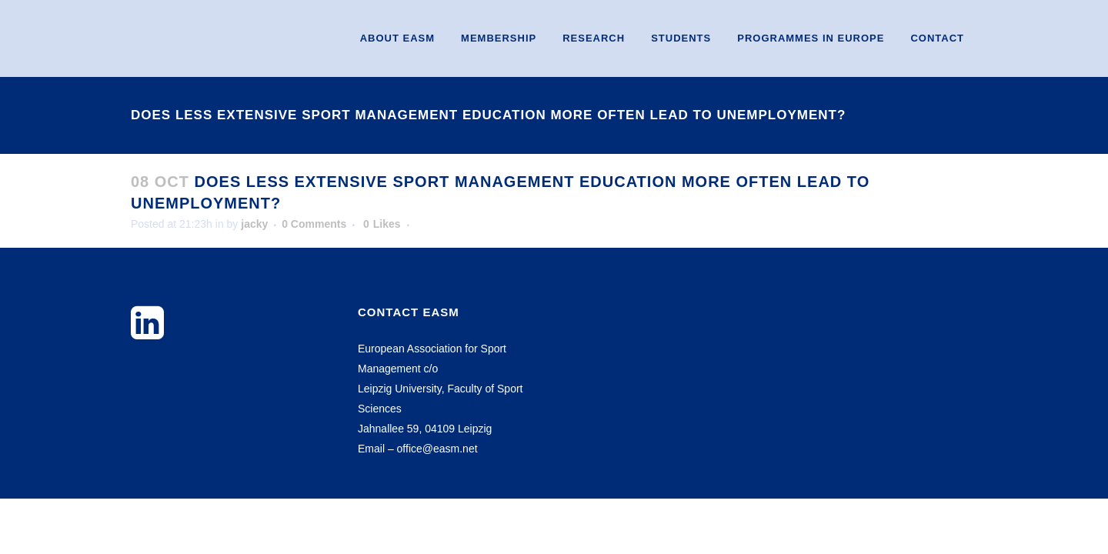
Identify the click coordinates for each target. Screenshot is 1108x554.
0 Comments (314, 224)
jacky (254, 224)
